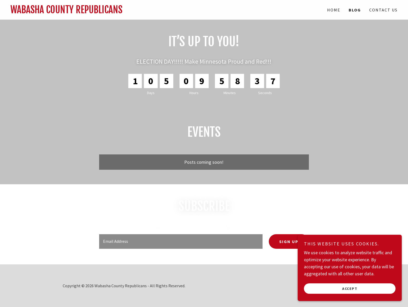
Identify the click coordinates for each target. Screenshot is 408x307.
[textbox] (180, 241)
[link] (107, 12)
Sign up (288, 241)
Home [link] (333, 9)
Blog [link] (355, 9)
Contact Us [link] (383, 9)
